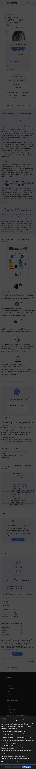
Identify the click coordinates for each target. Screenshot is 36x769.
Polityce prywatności (17, 745)
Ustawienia (9, 767)
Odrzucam (17, 767)
